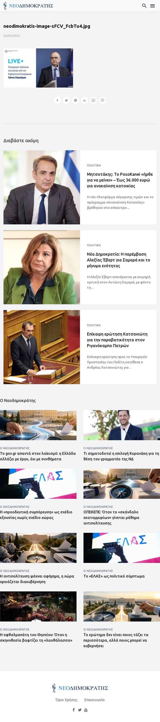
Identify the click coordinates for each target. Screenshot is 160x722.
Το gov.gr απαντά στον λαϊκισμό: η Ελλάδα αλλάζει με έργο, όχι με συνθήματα (38, 456)
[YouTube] (86, 710)
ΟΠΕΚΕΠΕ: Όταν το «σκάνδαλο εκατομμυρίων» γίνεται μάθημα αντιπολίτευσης (111, 517)
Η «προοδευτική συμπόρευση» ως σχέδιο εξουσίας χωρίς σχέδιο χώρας (36, 515)
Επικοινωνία (94, 700)
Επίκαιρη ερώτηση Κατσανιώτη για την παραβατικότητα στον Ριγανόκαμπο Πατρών (117, 340)
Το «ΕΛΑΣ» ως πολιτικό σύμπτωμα (114, 576)
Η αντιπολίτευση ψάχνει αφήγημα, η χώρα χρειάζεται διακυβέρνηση (37, 579)
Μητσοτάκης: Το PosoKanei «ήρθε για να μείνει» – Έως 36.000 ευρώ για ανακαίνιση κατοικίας (120, 180)
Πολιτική (94, 165)
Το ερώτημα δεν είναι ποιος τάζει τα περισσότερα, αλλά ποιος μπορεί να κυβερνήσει (115, 640)
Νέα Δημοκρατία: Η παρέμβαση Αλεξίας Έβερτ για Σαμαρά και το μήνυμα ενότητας (118, 260)
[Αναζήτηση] (145, 6)
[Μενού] (153, 6)
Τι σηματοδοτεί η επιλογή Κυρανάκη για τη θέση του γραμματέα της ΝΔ (121, 456)
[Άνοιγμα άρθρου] (41, 187)
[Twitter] (80, 710)
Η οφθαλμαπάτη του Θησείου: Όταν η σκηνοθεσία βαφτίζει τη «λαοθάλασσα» (36, 637)
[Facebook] (74, 710)
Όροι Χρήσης (66, 700)
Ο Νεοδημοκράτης (15, 448)
